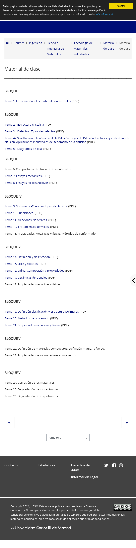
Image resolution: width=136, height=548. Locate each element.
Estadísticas (46, 465)
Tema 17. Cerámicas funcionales (25, 277)
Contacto (11, 465)
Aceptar (121, 6)
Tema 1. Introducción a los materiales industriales (38, 101)
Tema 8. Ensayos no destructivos (26, 183)
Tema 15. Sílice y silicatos (21, 264)
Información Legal (84, 477)
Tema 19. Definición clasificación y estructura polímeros (42, 311)
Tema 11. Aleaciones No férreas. (26, 220)
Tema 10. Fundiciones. (19, 213)
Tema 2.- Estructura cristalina (24, 124)
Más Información (105, 14)
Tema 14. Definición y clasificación (27, 257)
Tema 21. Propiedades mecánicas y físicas (32, 325)
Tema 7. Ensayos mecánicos (23, 176)
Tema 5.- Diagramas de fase (23, 149)
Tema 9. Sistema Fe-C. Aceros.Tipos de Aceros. (35, 206)
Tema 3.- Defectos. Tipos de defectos (29, 131)
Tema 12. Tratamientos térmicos (26, 227)
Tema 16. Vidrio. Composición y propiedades (34, 270)
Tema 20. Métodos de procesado (26, 318)
